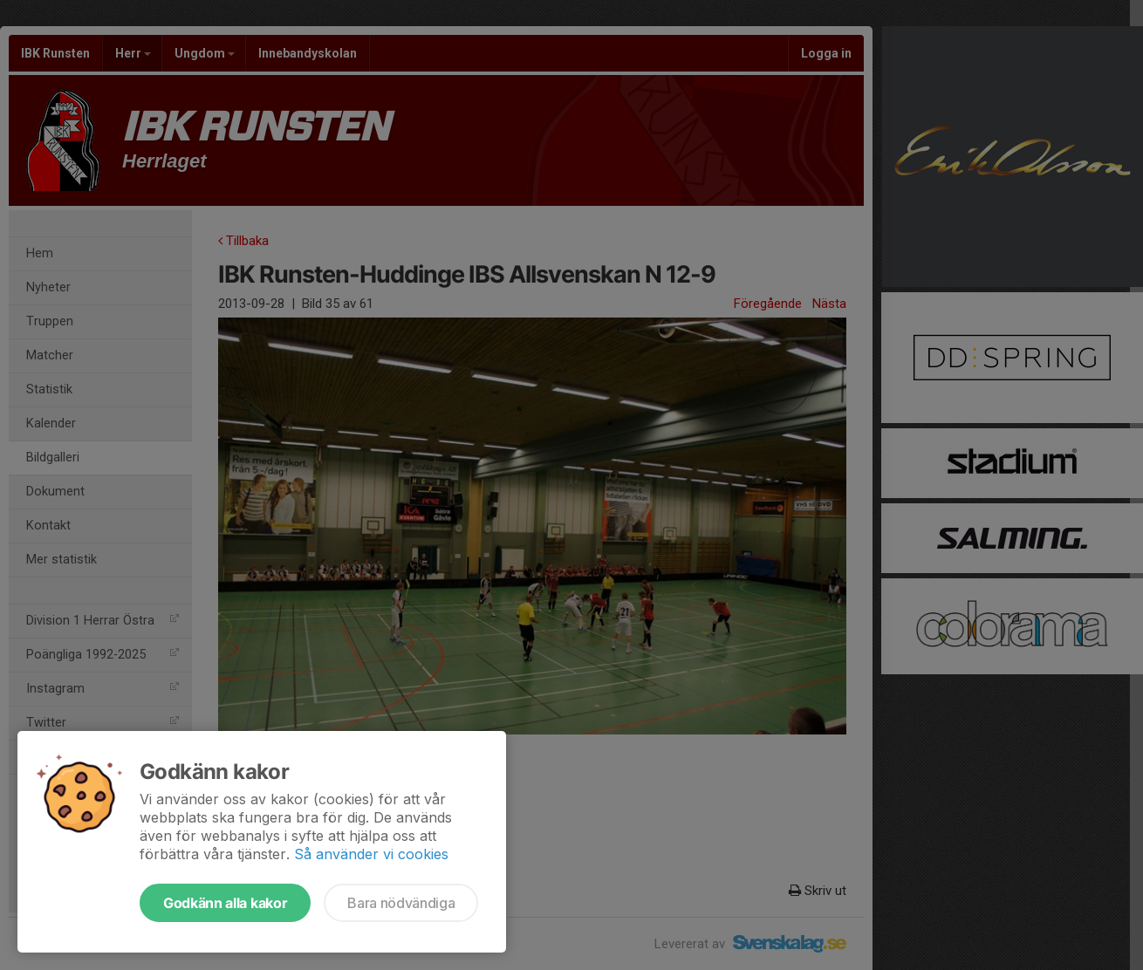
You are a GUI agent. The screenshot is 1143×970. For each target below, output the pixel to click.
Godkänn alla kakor (225, 903)
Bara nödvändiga (401, 903)
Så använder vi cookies (371, 854)
